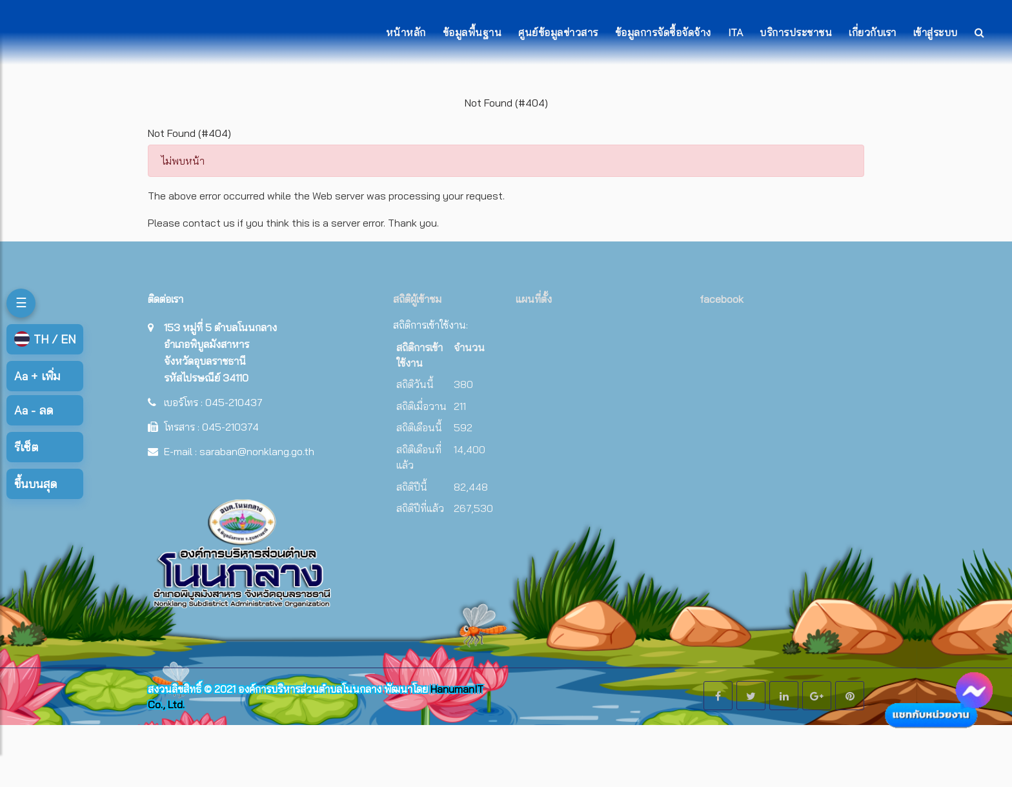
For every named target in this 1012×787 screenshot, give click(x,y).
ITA (736, 32)
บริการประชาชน (796, 32)
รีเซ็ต (26, 447)
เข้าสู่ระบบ (935, 32)
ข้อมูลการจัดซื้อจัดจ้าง (663, 32)
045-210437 (234, 402)
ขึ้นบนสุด (35, 483)
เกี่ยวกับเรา (872, 32)
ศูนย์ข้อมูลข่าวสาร (558, 32)
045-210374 (230, 426)
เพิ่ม (37, 376)
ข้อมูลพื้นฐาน (472, 32)
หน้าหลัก (406, 32)
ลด (33, 410)
